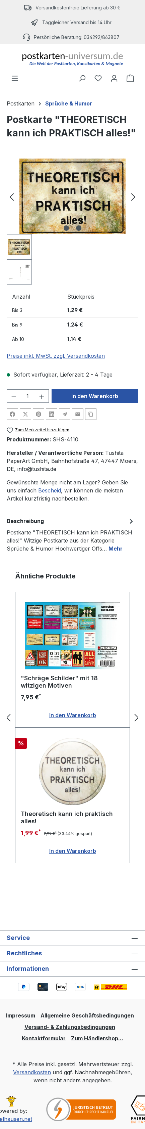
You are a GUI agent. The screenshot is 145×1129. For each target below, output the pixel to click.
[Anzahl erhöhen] (42, 396)
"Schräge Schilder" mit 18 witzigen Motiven (59, 682)
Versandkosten (32, 1072)
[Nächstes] (133, 196)
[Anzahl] (27, 396)
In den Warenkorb (94, 396)
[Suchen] (82, 78)
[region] (72, 222)
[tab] (71, 534)
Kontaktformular (44, 1038)
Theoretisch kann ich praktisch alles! (67, 817)
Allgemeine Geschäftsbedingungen (87, 1015)
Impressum (20, 1015)
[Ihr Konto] (114, 78)
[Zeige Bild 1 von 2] (66, 228)
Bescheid (49, 490)
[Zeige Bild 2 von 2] (78, 228)
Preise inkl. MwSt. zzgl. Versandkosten (56, 355)
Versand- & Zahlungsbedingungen (69, 1027)
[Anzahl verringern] (14, 396)
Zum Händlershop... (97, 1038)
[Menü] (15, 78)
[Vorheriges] (12, 196)
